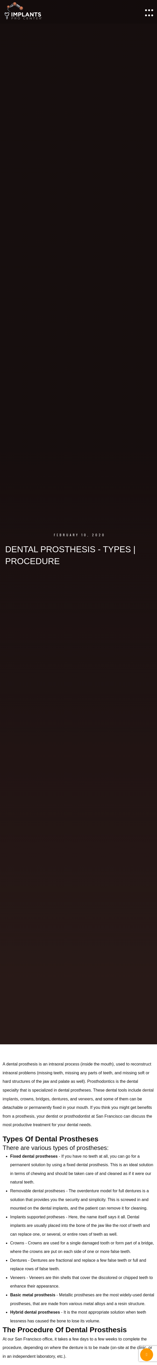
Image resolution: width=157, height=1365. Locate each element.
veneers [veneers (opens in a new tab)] (85, 1099)
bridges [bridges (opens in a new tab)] (42, 1099)
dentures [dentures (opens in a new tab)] (60, 1099)
